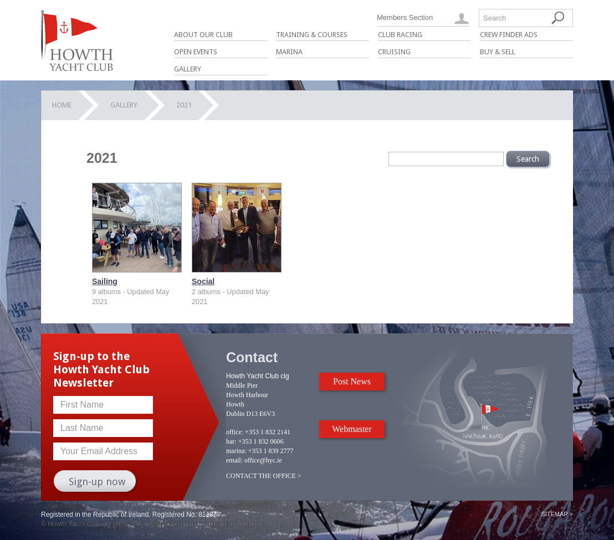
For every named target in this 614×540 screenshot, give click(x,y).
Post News (352, 381)
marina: (236, 451)
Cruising (394, 52)
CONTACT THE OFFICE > (263, 476)
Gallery (187, 69)
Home (61, 105)
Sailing (104, 281)
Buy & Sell (497, 52)
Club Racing (400, 34)
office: (234, 432)
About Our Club (203, 34)
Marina (289, 52)
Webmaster (352, 429)
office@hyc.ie (263, 460)
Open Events (195, 52)
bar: (231, 441)
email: (234, 460)
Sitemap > (557, 514)
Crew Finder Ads (509, 34)
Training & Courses (311, 34)
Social (203, 281)
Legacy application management (181, 524)
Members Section (405, 17)
